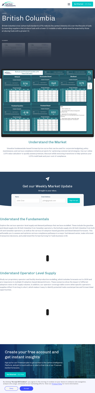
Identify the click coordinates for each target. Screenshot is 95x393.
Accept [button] (26, 388)
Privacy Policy (57, 384)
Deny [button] (11, 388)
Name (17, 197)
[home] (8, 4)
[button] (69, 4)
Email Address (45, 197)
